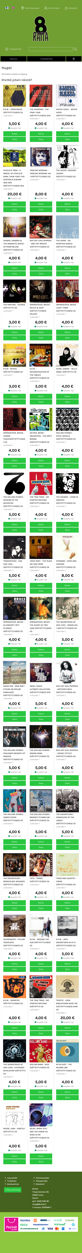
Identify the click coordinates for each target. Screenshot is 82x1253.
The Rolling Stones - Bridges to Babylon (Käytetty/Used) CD (40, 817)
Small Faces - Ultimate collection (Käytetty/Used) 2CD (40, 689)
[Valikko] (73, 59)
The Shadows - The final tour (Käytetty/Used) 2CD (40, 112)
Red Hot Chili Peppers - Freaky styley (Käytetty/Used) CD (67, 753)
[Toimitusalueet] (30, 8)
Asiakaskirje (11, 1184)
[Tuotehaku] (51, 49)
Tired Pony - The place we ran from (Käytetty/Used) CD (41, 564)
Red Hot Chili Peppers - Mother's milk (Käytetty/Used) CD (67, 689)
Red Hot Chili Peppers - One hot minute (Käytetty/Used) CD (40, 243)
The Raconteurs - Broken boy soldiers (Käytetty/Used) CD (14, 881)
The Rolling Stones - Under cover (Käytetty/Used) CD (13, 817)
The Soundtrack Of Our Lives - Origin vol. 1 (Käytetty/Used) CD (67, 625)
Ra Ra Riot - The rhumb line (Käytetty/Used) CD (66, 1067)
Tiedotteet (10, 1181)
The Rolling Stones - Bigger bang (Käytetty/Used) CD (40, 753)
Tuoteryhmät (46, 59)
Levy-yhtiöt (10, 1178)
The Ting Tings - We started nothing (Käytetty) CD (39, 1003)
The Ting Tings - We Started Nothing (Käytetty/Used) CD (39, 500)
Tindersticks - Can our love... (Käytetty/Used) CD (13, 564)
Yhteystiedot (40, 1181)
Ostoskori (39, 1184)
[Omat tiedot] (52, 8)
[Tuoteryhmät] (13, 49)
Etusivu (13, 59)
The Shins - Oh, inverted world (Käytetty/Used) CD (66, 243)
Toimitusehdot (41, 1178)
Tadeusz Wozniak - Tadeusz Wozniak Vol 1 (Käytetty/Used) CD (40, 173)
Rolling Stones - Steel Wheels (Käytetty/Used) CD (66, 436)
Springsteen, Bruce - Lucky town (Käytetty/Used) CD (66, 307)
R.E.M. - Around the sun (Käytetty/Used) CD (40, 942)
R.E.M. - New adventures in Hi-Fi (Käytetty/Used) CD (66, 942)
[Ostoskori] (71, 8)
